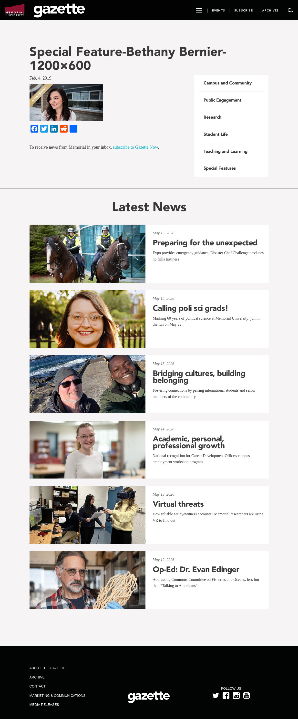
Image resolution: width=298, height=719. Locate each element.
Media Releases (44, 705)
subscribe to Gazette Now (135, 147)
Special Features (220, 168)
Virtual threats (178, 503)
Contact (37, 686)
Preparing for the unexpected (205, 242)
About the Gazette (47, 668)
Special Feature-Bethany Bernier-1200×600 (128, 58)
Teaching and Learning (225, 151)
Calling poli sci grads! (190, 308)
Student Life (216, 134)
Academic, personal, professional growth (189, 442)
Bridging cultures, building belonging (199, 377)
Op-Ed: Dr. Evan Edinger (196, 569)
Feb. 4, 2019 (40, 78)
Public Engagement (222, 100)
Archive (36, 677)
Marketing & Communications (57, 696)
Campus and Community (228, 83)
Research (212, 117)
